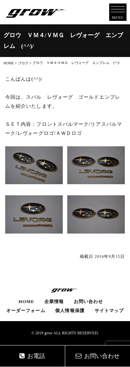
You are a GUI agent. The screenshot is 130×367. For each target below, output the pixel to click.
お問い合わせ (88, 301)
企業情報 (54, 301)
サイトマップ (109, 310)
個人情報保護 (69, 310)
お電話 (32, 356)
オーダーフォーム (25, 310)
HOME (26, 301)
